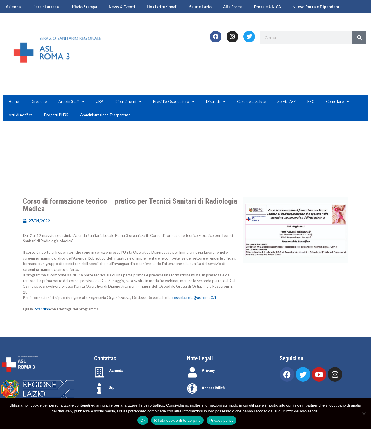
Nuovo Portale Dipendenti (317, 6)
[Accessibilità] (192, 388)
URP (99, 101)
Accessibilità (213, 388)
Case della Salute (251, 101)
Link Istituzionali (162, 6)
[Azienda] (99, 372)
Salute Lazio (200, 6)
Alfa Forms (233, 6)
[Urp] (99, 388)
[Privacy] (192, 372)
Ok (142, 420)
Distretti (215, 101)
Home (14, 101)
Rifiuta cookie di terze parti (177, 420)
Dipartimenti (128, 101)
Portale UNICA (267, 6)
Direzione (39, 101)
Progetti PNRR (56, 114)
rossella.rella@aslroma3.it (194, 297)
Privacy (208, 370)
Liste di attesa (45, 6)
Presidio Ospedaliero (173, 101)
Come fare (337, 101)
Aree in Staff (71, 101)
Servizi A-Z (286, 101)
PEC (310, 101)
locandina (42, 309)
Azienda (13, 6)
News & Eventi (122, 6)
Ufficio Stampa (83, 6)
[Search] (359, 37)
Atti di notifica (21, 114)
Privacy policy (221, 420)
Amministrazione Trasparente (105, 114)
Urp (111, 387)
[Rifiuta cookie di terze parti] (364, 414)
